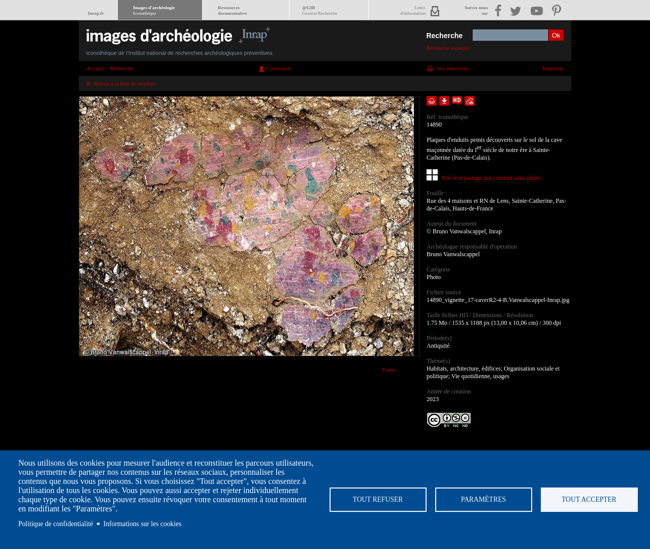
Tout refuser (378, 499)
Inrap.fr (96, 13)
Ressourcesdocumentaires (232, 10)
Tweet (389, 370)
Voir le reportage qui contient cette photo (491, 177)
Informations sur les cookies (143, 524)
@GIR (319, 10)
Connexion (279, 68)
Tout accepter (589, 499)
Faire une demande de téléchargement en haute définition (457, 101)
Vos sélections (452, 68)
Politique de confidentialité (55, 524)
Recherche (444, 36)
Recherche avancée (447, 48)
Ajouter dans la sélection (432, 101)
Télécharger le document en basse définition (444, 101)
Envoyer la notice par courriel (470, 101)
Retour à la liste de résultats (125, 83)
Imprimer (553, 68)
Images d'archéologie (154, 10)
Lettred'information (413, 10)
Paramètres (483, 499)
